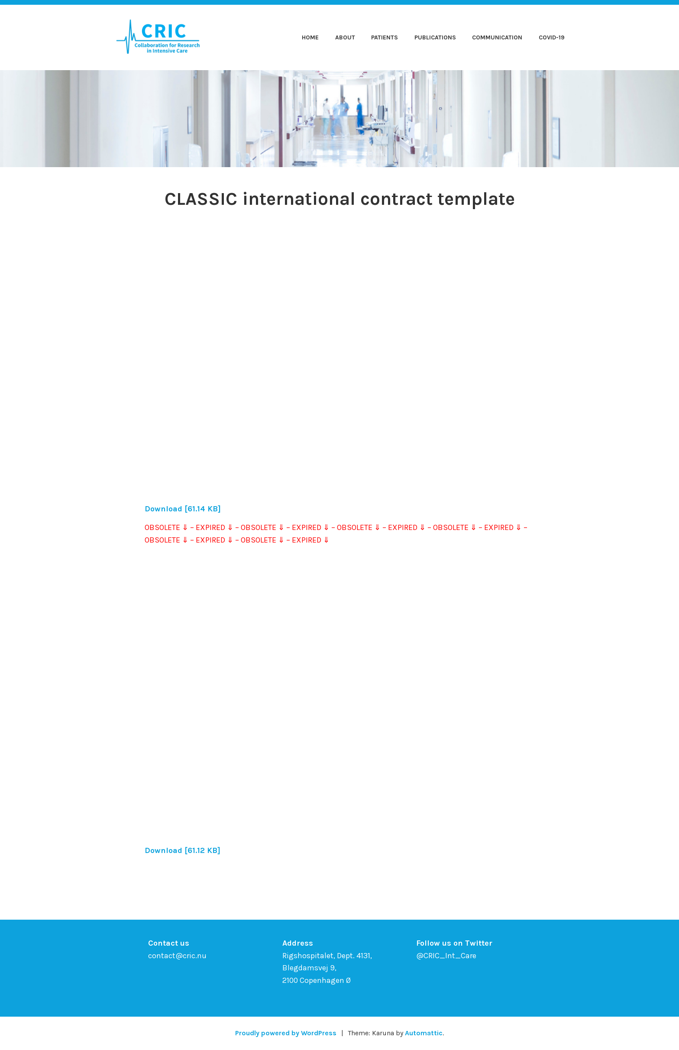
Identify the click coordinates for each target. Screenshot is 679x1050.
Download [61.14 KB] (183, 509)
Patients (384, 37)
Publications (435, 37)
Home (310, 37)
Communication (497, 37)
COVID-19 (552, 37)
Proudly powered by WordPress (285, 1033)
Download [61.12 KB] (182, 850)
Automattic (424, 1033)
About (345, 37)
